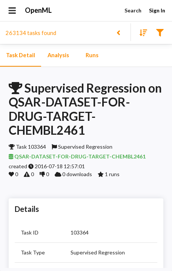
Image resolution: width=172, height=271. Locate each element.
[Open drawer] (12, 10)
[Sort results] (141, 32)
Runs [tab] (92, 55)
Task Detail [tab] (20, 55)
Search (133, 11)
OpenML (38, 10)
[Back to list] (118, 32)
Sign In (157, 11)
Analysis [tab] (58, 55)
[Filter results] (159, 32)
